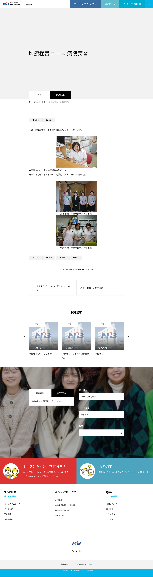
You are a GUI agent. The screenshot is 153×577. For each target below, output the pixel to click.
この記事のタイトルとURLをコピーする (76, 269)
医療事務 (7, 514)
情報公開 (64, 565)
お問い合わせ (111, 504)
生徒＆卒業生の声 (62, 510)
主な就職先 (110, 514)
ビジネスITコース (11, 509)
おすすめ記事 (62, 393)
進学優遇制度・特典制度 (65, 505)
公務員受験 (8, 520)
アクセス (109, 520)
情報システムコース (12, 504)
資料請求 (109, 509)
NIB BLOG (59, 515)
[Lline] (35, 120)
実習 (39, 95)
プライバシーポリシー (83, 565)
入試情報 (58, 500)
